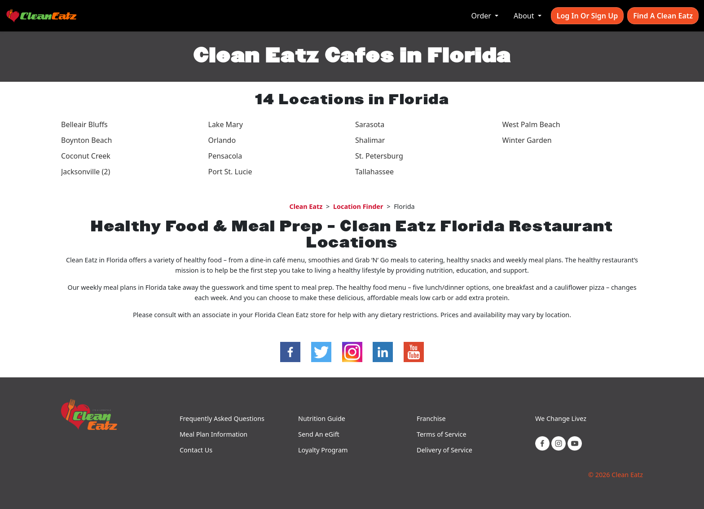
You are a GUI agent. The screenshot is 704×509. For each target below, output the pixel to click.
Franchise (431, 418)
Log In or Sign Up (587, 16)
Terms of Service (441, 434)
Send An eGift (318, 434)
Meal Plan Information (213, 434)
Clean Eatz (305, 206)
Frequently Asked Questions (222, 418)
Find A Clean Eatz (663, 16)
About (525, 16)
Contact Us (196, 450)
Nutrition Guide (321, 418)
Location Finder (358, 206)
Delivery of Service (444, 450)
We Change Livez (560, 418)
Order (482, 16)
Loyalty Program (323, 450)
